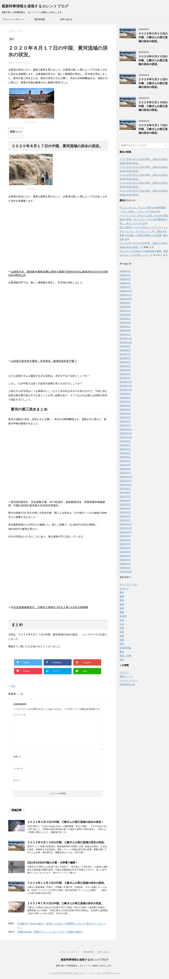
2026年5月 (125, 271)
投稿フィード (126, 676)
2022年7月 (125, 449)
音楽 (121, 659)
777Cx (152, 211)
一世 (20, 693)
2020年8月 (125, 540)
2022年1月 (125, 472)
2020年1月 (125, 567)
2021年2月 (125, 516)
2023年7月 (125, 401)
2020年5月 (125, 552)
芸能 (121, 639)
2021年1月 (125, 520)
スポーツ (124, 588)
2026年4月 (125, 275)
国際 (121, 596)
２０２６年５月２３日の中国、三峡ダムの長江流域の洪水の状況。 (153, 37)
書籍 (121, 612)
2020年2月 (125, 563)
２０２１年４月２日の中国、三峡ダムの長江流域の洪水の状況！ (65, 822)
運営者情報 (39, 19)
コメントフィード (128, 680)
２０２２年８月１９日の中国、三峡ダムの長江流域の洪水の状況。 (66, 842)
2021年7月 (125, 496)
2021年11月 (125, 480)
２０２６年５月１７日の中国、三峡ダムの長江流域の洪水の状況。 (153, 129)
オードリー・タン (128, 584)
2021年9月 (125, 488)
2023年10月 (125, 389)
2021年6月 (125, 500)
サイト (16, 780)
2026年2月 (125, 283)
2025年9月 (125, 302)
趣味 (121, 651)
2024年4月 (125, 366)
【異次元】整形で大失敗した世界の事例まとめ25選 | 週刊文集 (143, 235)
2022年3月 (125, 465)
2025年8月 (125, 306)
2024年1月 (125, 378)
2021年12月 (125, 476)
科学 (121, 628)
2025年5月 (125, 318)
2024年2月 (125, 374)
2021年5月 (125, 504)
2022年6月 (125, 453)
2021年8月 (125, 492)
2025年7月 (125, 310)
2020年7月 (125, 544)
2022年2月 (125, 469)
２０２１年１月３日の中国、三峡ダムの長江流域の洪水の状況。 (65, 903)
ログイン (124, 672)
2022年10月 (125, 437)
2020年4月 (125, 555)
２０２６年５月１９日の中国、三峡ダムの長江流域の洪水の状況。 (153, 106)
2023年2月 (125, 421)
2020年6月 (125, 548)
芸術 (121, 643)
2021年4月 (125, 508)
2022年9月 (125, 441)
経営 (121, 632)
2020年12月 (125, 524)
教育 (121, 604)
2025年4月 (125, 322)
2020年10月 (125, 532)
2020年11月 (125, 528)
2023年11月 (125, 385)
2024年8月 (125, 350)
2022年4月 (125, 461)
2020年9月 (125, 536)
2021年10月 (125, 484)
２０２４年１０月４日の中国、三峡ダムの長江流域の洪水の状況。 (66, 882)
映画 (121, 608)
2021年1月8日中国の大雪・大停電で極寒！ (52, 862)
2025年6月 (125, 314)
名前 (17, 756)
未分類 (122, 616)
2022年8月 (125, 445)
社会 (121, 624)
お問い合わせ (66, 19)
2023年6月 (125, 405)
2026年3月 (125, 279)
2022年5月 (125, 457)
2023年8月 (125, 397)
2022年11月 (125, 433)
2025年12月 (125, 291)
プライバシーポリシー (13, 19)
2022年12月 (125, 429)
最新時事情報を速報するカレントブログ (35, 6)
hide (18, 131)
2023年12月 (125, 382)
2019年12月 (125, 571)
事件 (13, 686)
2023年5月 (125, 409)
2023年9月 (125, 393)
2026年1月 (125, 287)
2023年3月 (125, 417)
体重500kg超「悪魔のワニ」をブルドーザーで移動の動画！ (50, 931)
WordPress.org (127, 684)
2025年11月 (125, 295)
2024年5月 (125, 362)
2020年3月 (125, 559)
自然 (121, 636)
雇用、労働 (125, 655)
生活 (121, 620)
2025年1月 (125, 334)
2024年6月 (125, 358)
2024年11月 (125, 338)
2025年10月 (125, 299)
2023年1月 (125, 425)
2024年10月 (125, 342)
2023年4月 (125, 413)
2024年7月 (125, 354)
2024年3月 (125, 370)
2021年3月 (125, 512)
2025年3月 (125, 326)
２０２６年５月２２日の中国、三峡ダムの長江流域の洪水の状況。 (153, 60)
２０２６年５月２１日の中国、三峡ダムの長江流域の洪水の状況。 (153, 83)
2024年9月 (125, 346)
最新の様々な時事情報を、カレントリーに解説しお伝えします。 (84, 966)
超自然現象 (125, 647)
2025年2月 (125, 330)
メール (18, 768)
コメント (19, 714)
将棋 (121, 600)
